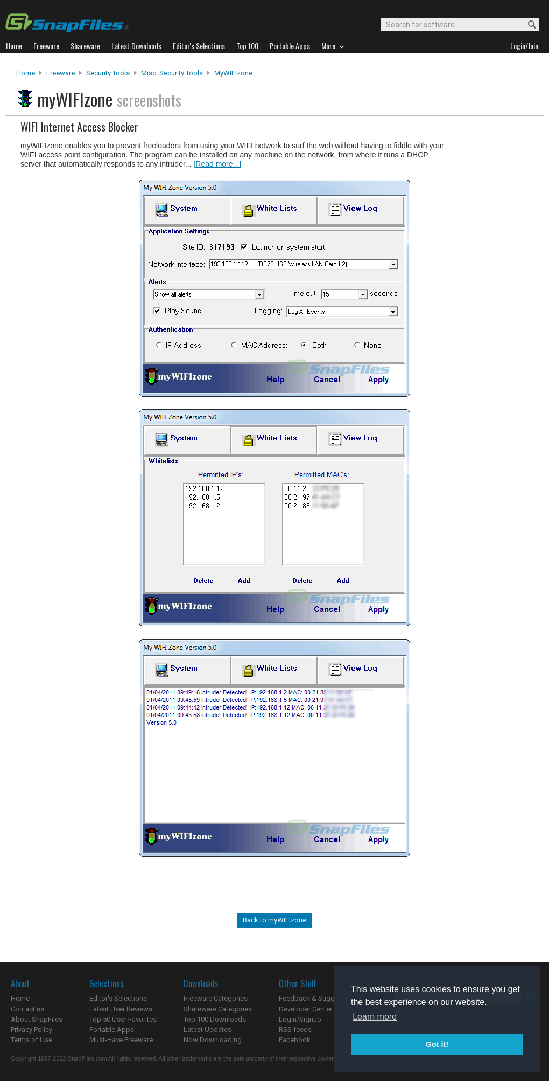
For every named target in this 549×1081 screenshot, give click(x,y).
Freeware (60, 73)
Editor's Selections (118, 998)
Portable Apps (111, 1029)
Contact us (27, 1009)
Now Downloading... (215, 1040)
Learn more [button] (375, 1016)
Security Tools (108, 73)
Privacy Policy (31, 1029)
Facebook (295, 1040)
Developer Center (305, 1009)
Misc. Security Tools (172, 73)
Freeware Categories (216, 998)
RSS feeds (295, 1029)
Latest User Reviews (120, 1009)
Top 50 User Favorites (123, 1019)
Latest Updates (207, 1029)
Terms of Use (31, 1040)
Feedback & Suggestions (318, 998)
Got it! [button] (437, 1044)
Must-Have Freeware (121, 1040)
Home (25, 73)
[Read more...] (217, 164)
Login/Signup (300, 1019)
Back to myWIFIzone (274, 920)
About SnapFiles (36, 1019)
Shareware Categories (218, 1009)
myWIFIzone (233, 73)
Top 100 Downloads (215, 1019)
